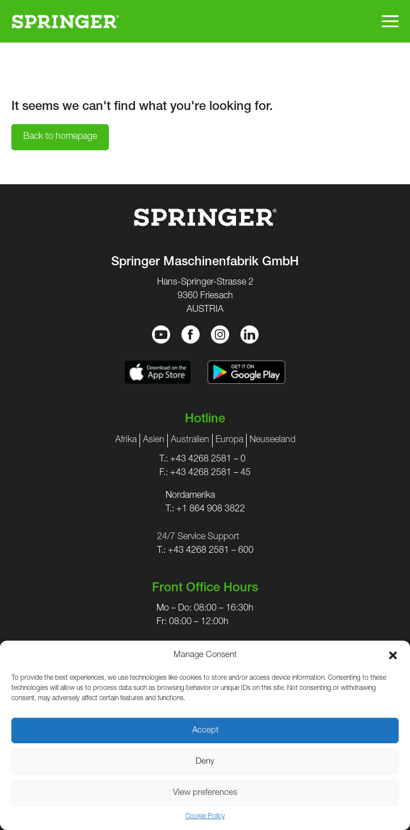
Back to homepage (60, 137)
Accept (205, 730)
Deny (205, 761)
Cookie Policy (205, 816)
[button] (393, 655)
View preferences (205, 793)
